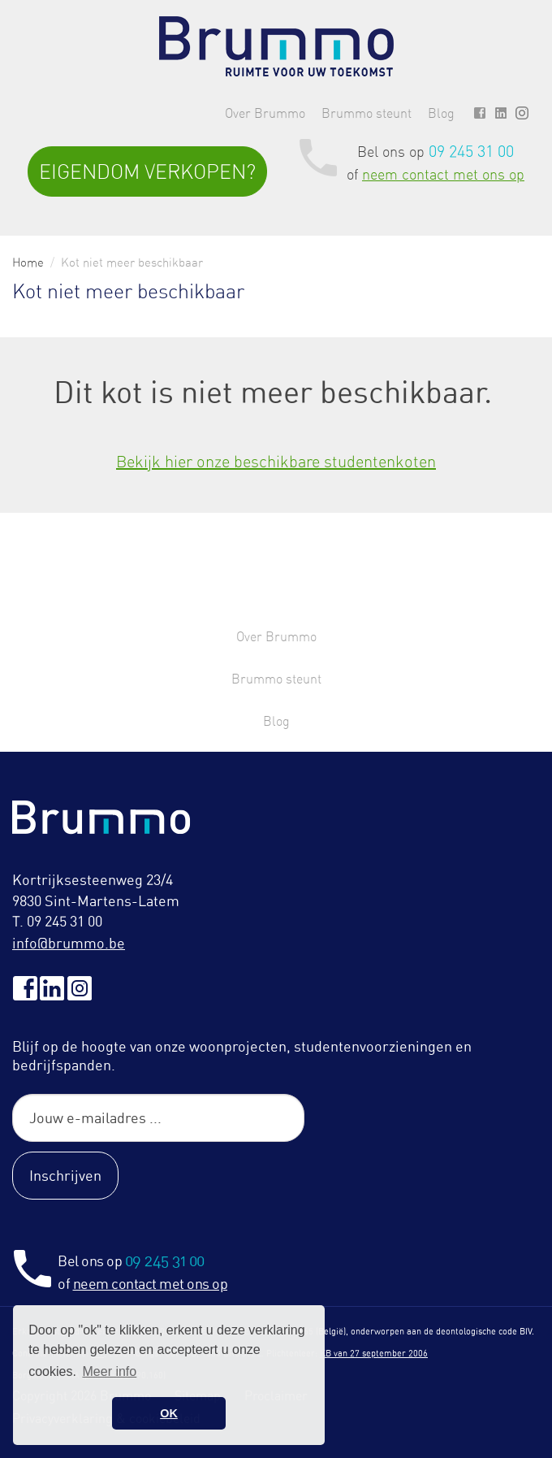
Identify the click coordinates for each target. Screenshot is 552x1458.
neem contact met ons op (443, 174)
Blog (441, 113)
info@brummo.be (68, 943)
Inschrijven (65, 1175)
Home (28, 262)
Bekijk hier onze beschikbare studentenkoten (276, 461)
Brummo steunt (366, 113)
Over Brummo (265, 113)
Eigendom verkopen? (147, 171)
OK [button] (169, 1413)
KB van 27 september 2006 (374, 1353)
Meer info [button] (110, 1371)
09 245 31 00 (471, 151)
